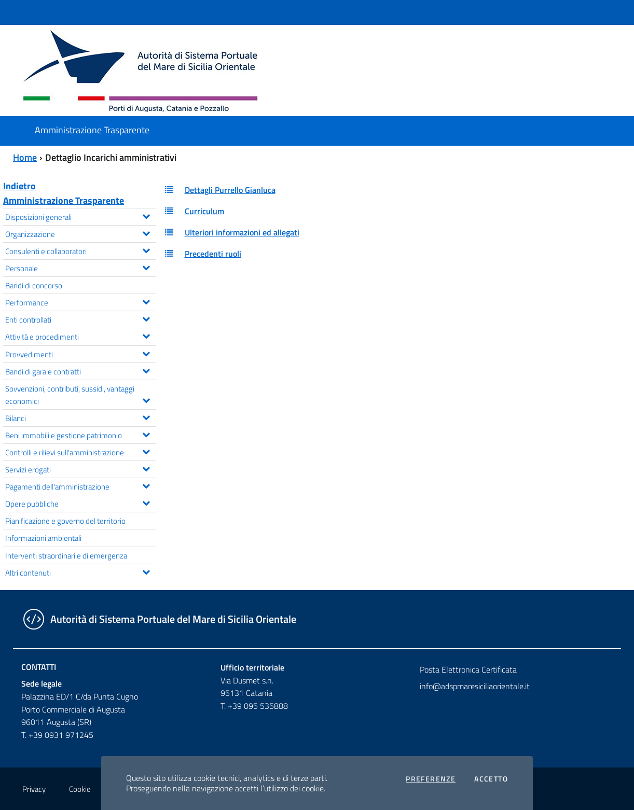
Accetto (491, 779)
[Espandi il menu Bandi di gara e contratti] (146, 370)
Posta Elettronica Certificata (468, 669)
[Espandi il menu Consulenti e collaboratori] (146, 249)
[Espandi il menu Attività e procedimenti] (146, 335)
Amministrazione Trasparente (63, 200)
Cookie (80, 789)
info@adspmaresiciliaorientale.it (475, 686)
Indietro (19, 186)
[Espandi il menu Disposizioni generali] (146, 215)
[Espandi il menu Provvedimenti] (146, 352)
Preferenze (431, 779)
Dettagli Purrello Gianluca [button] (230, 190)
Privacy (34, 789)
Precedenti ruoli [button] (213, 253)
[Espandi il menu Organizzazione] (146, 232)
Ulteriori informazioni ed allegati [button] (242, 232)
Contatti (38, 667)
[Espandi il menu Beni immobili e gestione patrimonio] (146, 433)
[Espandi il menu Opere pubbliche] (146, 502)
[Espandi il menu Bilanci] (146, 416)
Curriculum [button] (204, 211)
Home (25, 157)
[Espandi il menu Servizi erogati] (146, 468)
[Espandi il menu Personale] (146, 266)
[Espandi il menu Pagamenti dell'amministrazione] (146, 485)
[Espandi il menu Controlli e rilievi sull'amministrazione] (146, 450)
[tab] (396, 190)
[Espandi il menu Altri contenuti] (146, 571)
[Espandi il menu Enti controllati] (146, 318)
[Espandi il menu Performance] (146, 301)
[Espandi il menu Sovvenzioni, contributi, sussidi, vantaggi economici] (146, 399)
